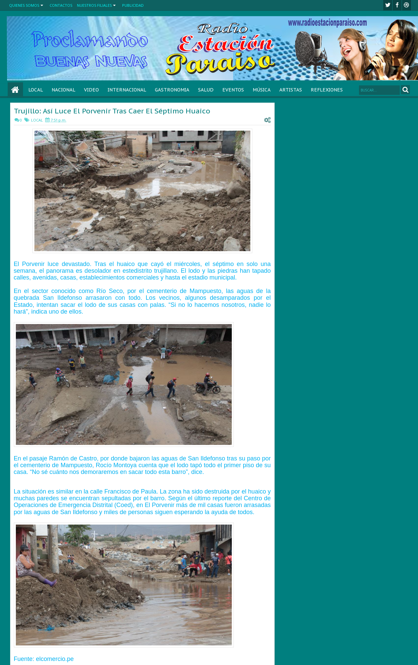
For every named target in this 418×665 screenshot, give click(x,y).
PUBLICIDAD (133, 5)
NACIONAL (63, 90)
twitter (387, 5)
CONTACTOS (61, 5)
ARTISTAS (290, 90)
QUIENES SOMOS (24, 5)
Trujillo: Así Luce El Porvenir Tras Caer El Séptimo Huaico (112, 110)
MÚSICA (262, 90)
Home (15, 90)
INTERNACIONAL (127, 90)
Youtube (406, 5)
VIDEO (91, 90)
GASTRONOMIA (172, 90)
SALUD (206, 90)
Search (405, 89)
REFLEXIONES (327, 90)
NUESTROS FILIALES (94, 5)
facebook (397, 5)
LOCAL (35, 90)
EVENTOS (233, 90)
